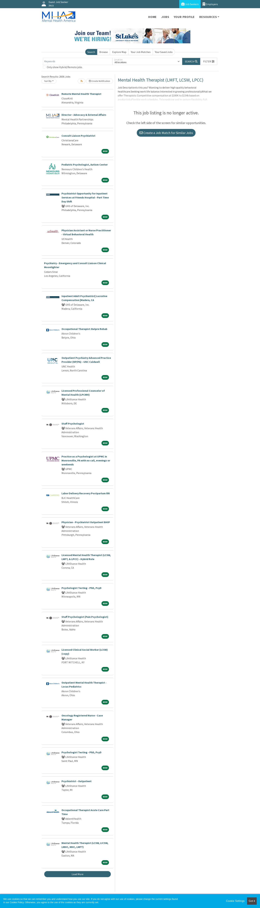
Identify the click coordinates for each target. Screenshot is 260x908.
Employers (210, 4)
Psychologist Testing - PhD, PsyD (81, 588)
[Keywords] (77, 61)
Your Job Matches (141, 52)
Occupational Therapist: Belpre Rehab (84, 329)
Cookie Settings (235, 901)
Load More (77, 874)
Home (152, 17)
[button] (208, 61)
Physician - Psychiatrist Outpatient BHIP (86, 522)
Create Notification (99, 81)
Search (91, 52)
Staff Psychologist (73, 423)
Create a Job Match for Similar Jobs (166, 133)
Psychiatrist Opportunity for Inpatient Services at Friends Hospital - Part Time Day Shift (85, 197)
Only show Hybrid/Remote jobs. (65, 67)
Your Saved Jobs (164, 52)
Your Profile (184, 17)
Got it (252, 901)
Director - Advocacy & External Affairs (84, 114)
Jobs (165, 17)
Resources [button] (208, 17)
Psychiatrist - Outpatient (77, 781)
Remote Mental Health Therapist (81, 93)
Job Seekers (190, 4)
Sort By (48, 81)
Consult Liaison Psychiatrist (78, 135)
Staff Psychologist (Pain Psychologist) (85, 616)
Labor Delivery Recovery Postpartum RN (86, 493)
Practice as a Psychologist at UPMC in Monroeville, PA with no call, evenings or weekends (86, 460)
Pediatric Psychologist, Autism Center (85, 164)
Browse (103, 52)
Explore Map (119, 52)
